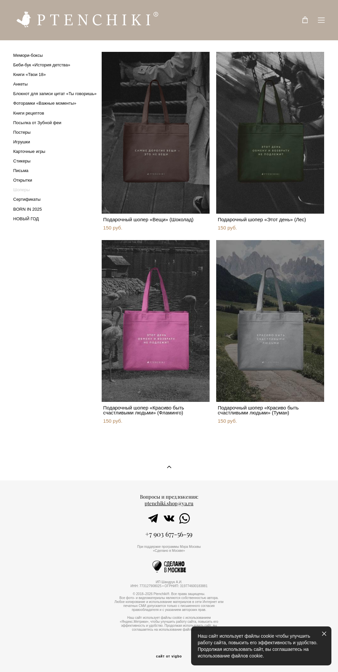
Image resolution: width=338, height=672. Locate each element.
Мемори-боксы (28, 55)
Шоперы (21, 189)
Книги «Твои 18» (29, 74)
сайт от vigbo (169, 656)
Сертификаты (27, 199)
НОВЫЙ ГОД (26, 218)
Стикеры (21, 161)
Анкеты (20, 84)
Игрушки (21, 141)
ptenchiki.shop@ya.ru (169, 503)
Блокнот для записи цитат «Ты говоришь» (55, 93)
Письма (20, 170)
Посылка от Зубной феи (37, 122)
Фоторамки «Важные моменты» (44, 103)
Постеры (22, 132)
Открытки (22, 180)
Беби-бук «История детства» (41, 64)
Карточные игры (29, 151)
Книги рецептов (28, 113)
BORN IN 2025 (27, 209)
